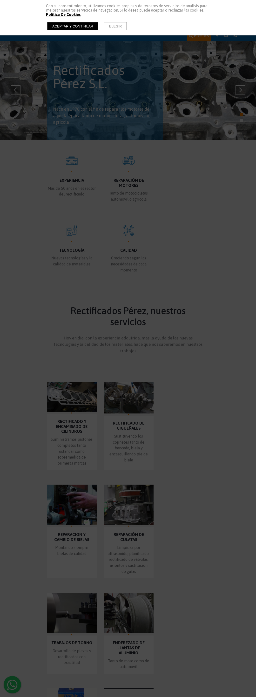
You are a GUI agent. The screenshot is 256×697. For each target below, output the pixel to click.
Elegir (115, 26)
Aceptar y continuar (72, 26)
